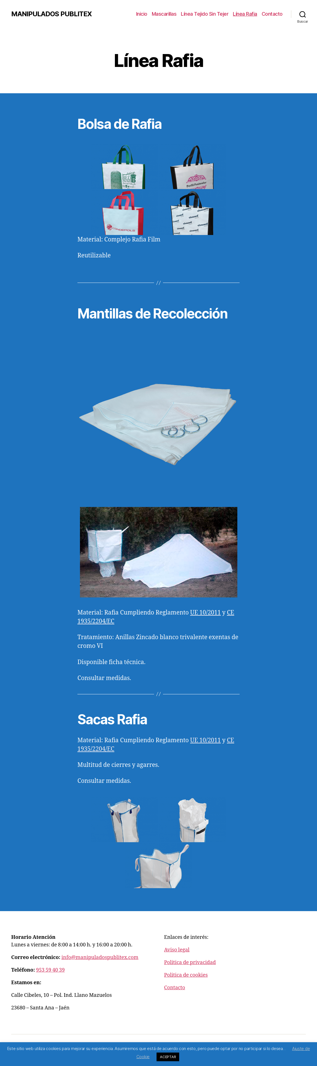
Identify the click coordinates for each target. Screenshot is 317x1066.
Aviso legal (177, 950)
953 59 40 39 (50, 970)
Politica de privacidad (190, 962)
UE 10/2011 (205, 740)
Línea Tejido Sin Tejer (204, 14)
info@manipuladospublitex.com (99, 957)
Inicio (141, 14)
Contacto (272, 14)
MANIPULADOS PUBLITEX (51, 14)
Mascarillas (164, 14)
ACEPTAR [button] (168, 1057)
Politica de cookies (186, 975)
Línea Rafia (245, 14)
